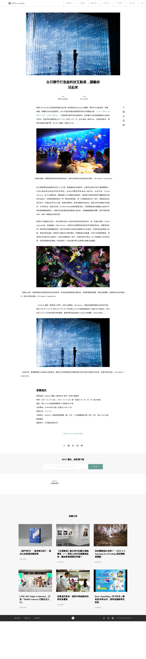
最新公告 (27, 618)
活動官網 (48, 411)
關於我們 (17, 618)
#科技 (76, 433)
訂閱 (95, 466)
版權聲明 (37, 618)
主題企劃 (106, 3)
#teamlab (71, 433)
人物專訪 (82, 3)
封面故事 (69, 3)
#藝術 (81, 433)
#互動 (65, 433)
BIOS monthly (63, 99)
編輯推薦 (94, 3)
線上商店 (132, 3)
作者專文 (120, 3)
